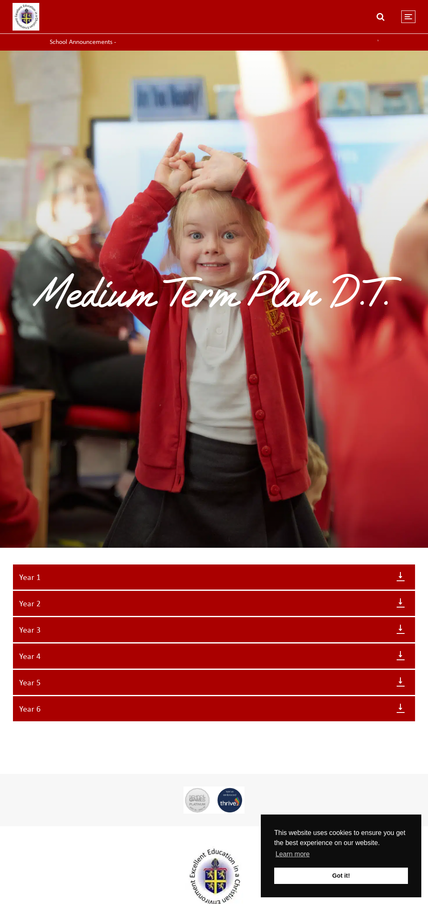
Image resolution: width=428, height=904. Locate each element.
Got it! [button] (341, 875)
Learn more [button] (292, 854)
